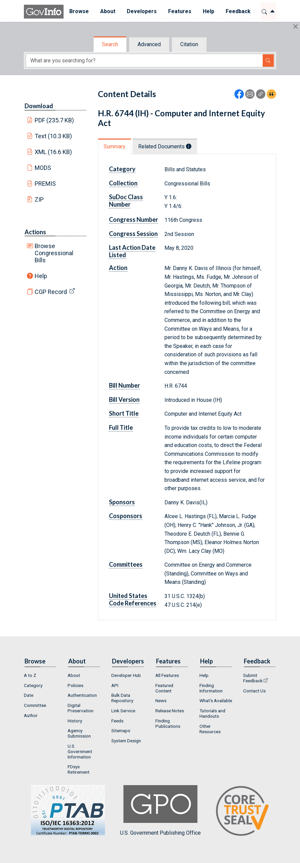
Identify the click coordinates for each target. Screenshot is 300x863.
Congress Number (133, 219)
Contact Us (254, 690)
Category (122, 169)
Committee (35, 705)
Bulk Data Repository (122, 697)
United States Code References (132, 599)
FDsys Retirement (78, 769)
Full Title (121, 427)
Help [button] (208, 11)
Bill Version (124, 399)
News (160, 700)
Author (31, 715)
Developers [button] (142, 11)
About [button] (107, 11)
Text (53, 136)
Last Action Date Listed (132, 251)
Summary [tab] (114, 146)
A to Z (30, 675)
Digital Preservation (80, 708)
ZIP (39, 199)
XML (53, 151)
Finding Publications (167, 723)
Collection (123, 183)
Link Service (123, 710)
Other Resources (210, 728)
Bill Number (124, 385)
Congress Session (133, 233)
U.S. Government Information (80, 751)
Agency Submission (79, 733)
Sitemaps (120, 730)
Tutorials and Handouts (212, 713)
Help (41, 275)
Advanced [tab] (149, 44)
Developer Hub (126, 675)
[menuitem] (79, 12)
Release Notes (169, 710)
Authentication (82, 695)
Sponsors (122, 502)
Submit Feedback (253, 678)
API (114, 685)
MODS (43, 167)
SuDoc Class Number (126, 200)
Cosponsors (125, 515)
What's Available (215, 700)
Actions (35, 232)
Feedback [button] (238, 11)
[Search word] (144, 60)
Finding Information (211, 688)
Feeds (117, 720)
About (74, 675)
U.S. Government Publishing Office (160, 810)
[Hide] (295, 26)
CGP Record (51, 291)
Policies (75, 685)
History (75, 720)
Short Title (124, 413)
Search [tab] (110, 44)
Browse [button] (79, 11)
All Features (167, 675)
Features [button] (179, 11)
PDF (54, 120)
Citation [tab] (189, 44)
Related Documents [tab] (164, 146)
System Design (126, 740)
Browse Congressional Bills (54, 253)
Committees (126, 564)
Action (118, 267)
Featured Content (164, 688)
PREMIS (45, 183)
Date (28, 695)
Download (39, 106)
